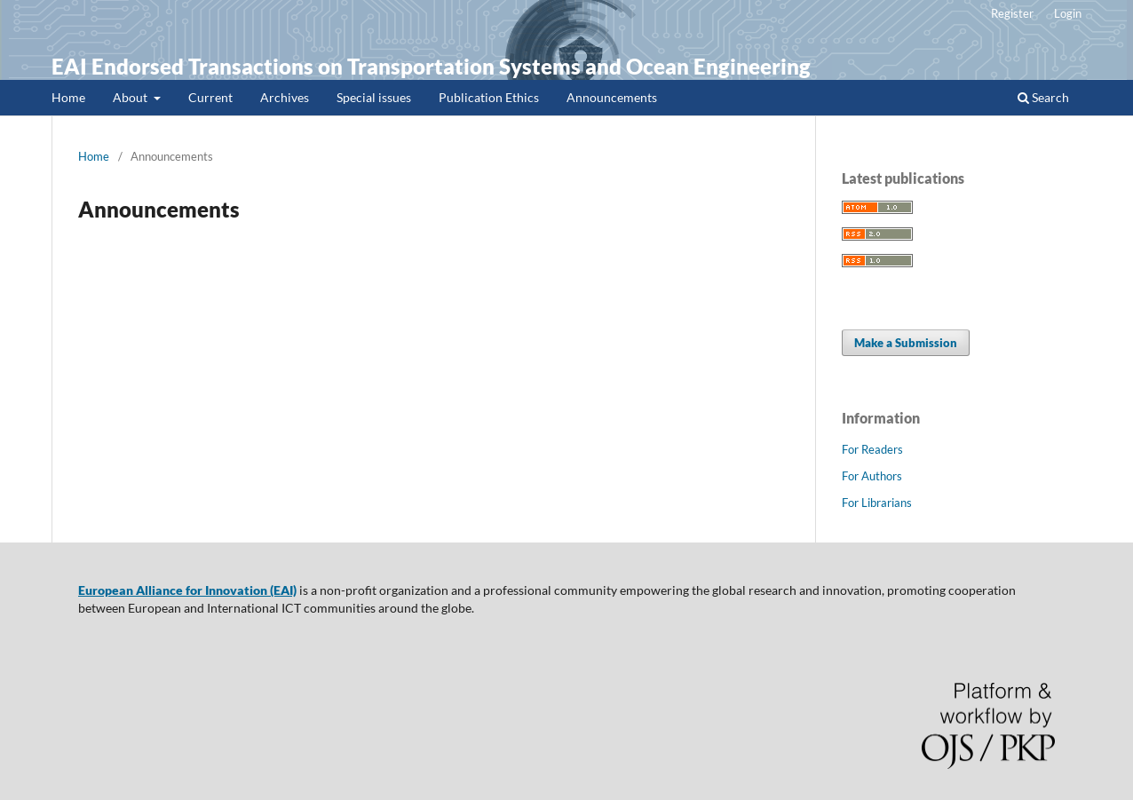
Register (1012, 13)
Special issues (374, 97)
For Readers (872, 449)
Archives (284, 97)
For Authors (872, 476)
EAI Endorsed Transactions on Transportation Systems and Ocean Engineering (431, 66)
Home (68, 97)
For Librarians (877, 502)
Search (1043, 97)
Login (1068, 13)
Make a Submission (905, 343)
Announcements (611, 97)
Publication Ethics (489, 97)
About (131, 97)
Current (210, 97)
